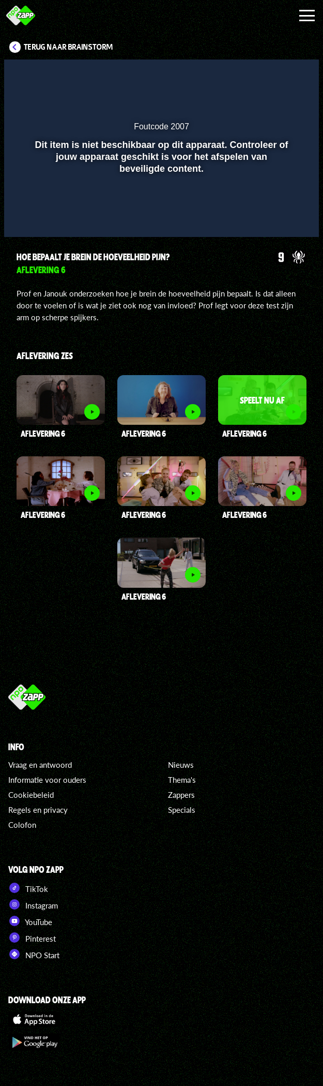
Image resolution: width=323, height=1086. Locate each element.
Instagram (33, 904)
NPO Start (33, 954)
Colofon (22, 824)
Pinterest (32, 937)
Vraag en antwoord (40, 764)
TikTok (28, 888)
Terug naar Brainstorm (68, 47)
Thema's (182, 779)
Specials (181, 809)
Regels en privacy (38, 809)
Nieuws (181, 764)
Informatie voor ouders (47, 779)
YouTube (30, 921)
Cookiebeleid (31, 794)
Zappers (181, 794)
